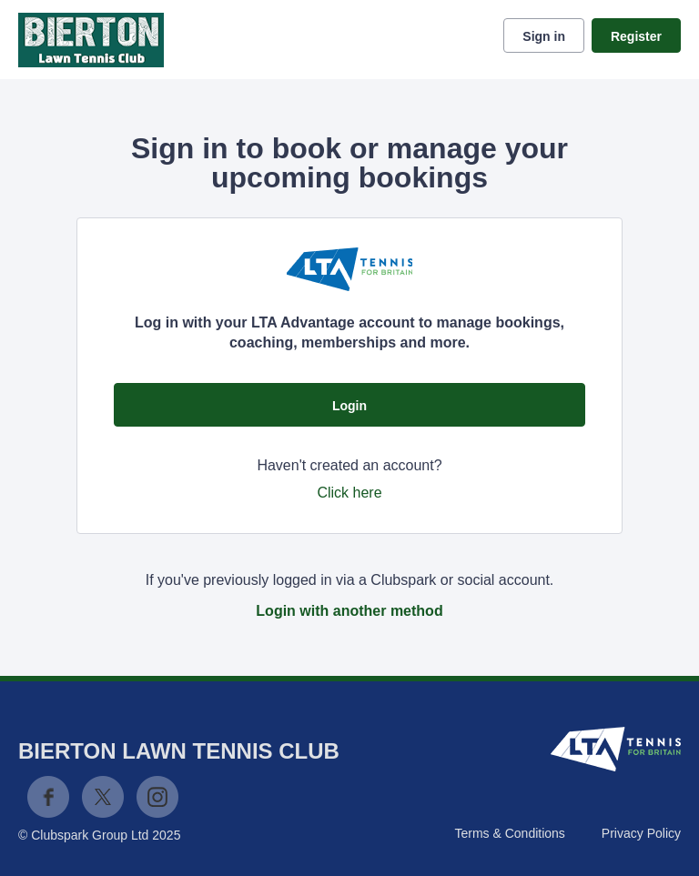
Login (349, 405)
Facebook (48, 797)
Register (636, 36)
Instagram (157, 797)
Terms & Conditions (509, 833)
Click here (349, 492)
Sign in (543, 36)
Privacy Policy (641, 833)
